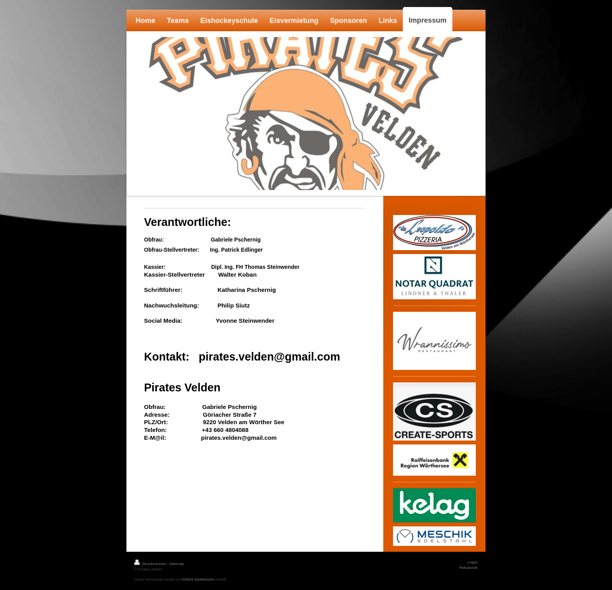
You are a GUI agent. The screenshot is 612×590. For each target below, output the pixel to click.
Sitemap (176, 564)
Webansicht (468, 567)
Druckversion (150, 564)
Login (473, 562)
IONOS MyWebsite (197, 579)
